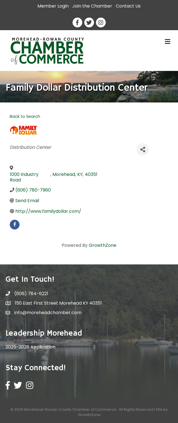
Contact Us (128, 6)
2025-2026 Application (31, 347)
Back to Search (25, 116)
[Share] (142, 149)
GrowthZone (102, 245)
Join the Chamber (92, 6)
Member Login (53, 6)
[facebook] (15, 225)
